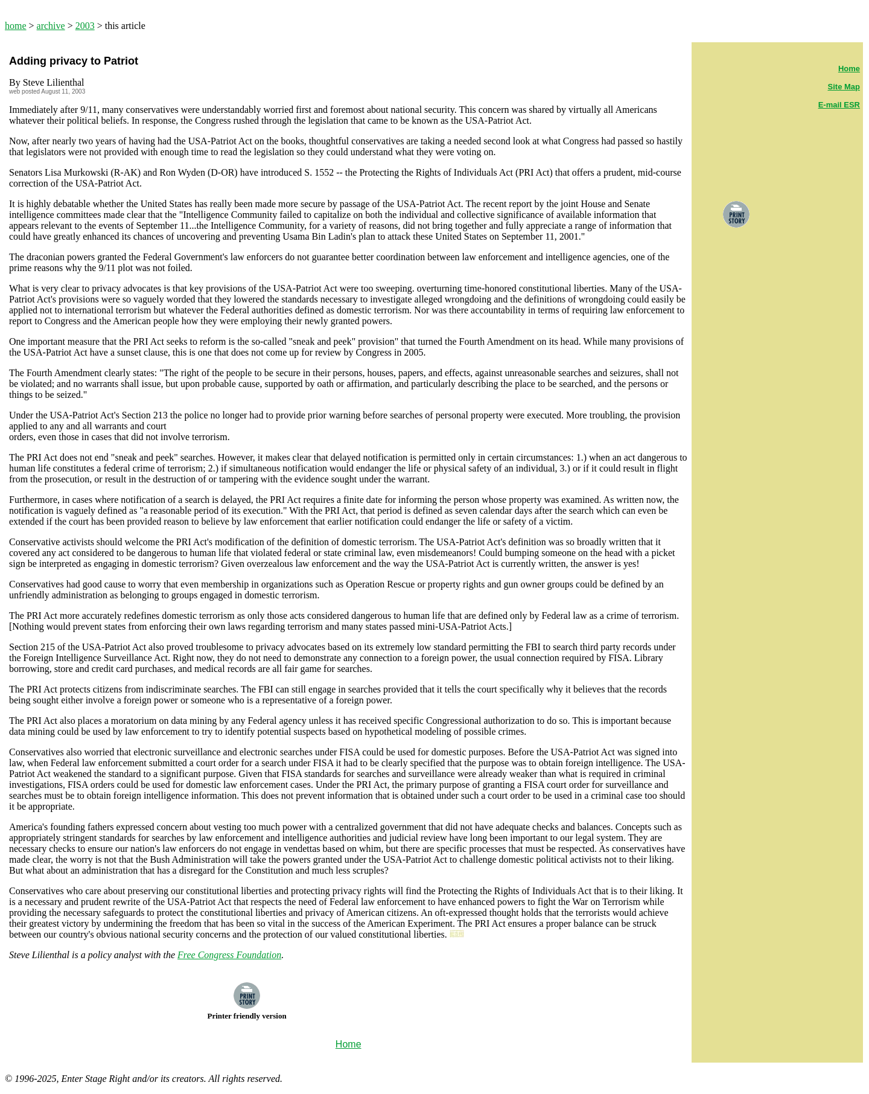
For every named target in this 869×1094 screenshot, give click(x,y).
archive (51, 26)
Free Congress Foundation (229, 955)
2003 (85, 26)
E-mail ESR (839, 104)
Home (849, 68)
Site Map (844, 86)
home (16, 26)
